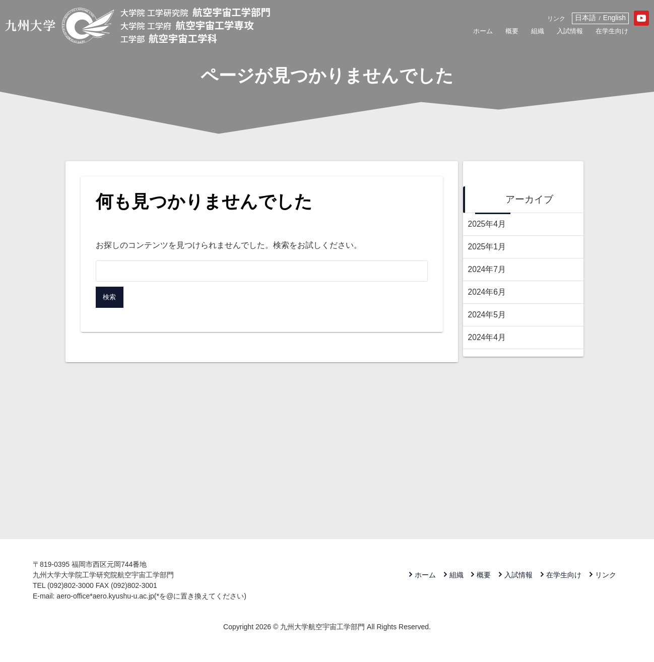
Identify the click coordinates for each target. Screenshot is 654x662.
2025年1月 (487, 246)
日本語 (556, 18)
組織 (496, 33)
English (586, 18)
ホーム (436, 33)
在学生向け (581, 33)
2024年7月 (487, 269)
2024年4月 (487, 337)
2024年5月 (487, 314)
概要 (469, 33)
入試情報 (532, 33)
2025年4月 (487, 224)
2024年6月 (487, 292)
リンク (526, 19)
